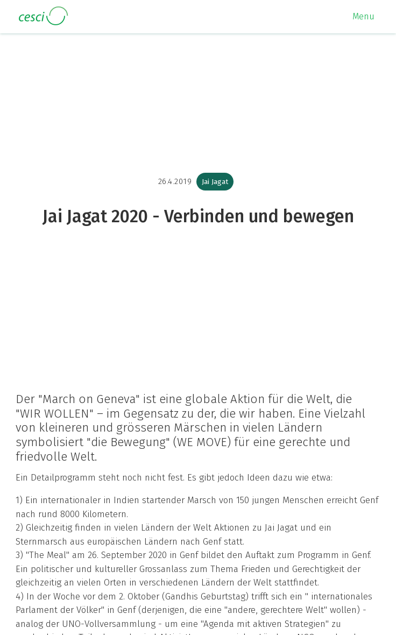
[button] (363, 16)
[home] (40, 16)
